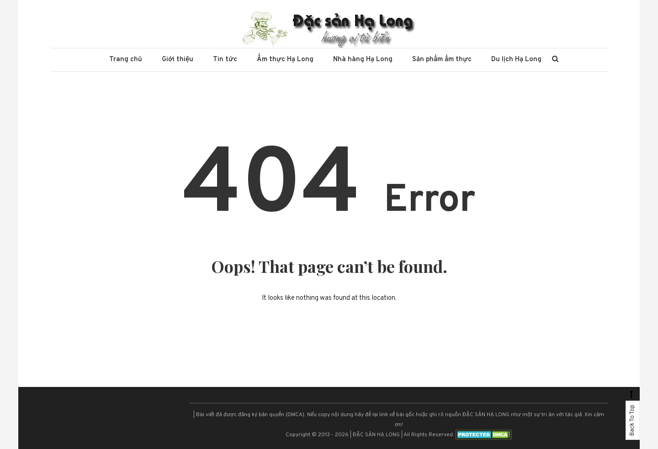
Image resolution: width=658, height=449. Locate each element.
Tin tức (225, 59)
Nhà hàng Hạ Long (363, 59)
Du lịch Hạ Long (516, 59)
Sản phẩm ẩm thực (442, 59)
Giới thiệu (177, 59)
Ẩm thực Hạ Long (285, 59)
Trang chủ (125, 59)
